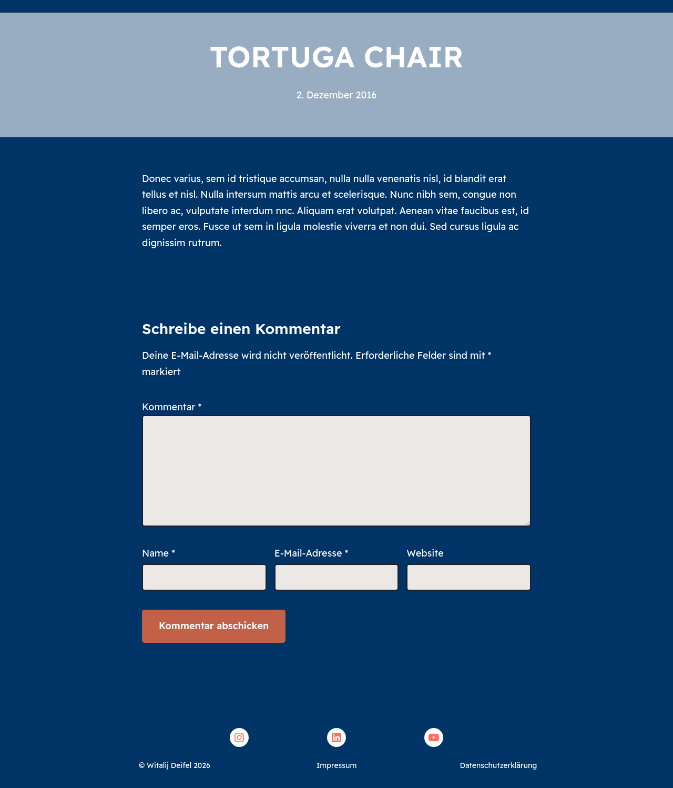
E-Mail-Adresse (311, 553)
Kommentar (172, 407)
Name (158, 553)
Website (424, 553)
